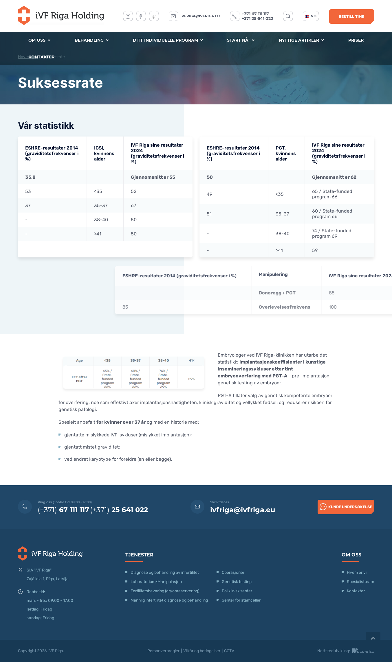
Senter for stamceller (241, 600)
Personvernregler (163, 650)
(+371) (63, 510)
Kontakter (41, 57)
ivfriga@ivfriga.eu (200, 16)
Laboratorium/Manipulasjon (156, 581)
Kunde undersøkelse (346, 506)
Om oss (39, 40)
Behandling (92, 40)
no (310, 16)
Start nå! (240, 40)
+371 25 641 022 (257, 18)
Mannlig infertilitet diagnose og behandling (169, 600)
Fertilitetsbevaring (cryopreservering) (165, 591)
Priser (356, 40)
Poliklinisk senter (237, 591)
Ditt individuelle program (168, 40)
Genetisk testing (237, 581)
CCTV (229, 650)
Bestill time (351, 16)
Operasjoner (233, 572)
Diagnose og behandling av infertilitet (165, 572)
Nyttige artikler (301, 40)
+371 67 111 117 (255, 14)
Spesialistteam (360, 581)
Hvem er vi (357, 572)
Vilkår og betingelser (201, 650)
